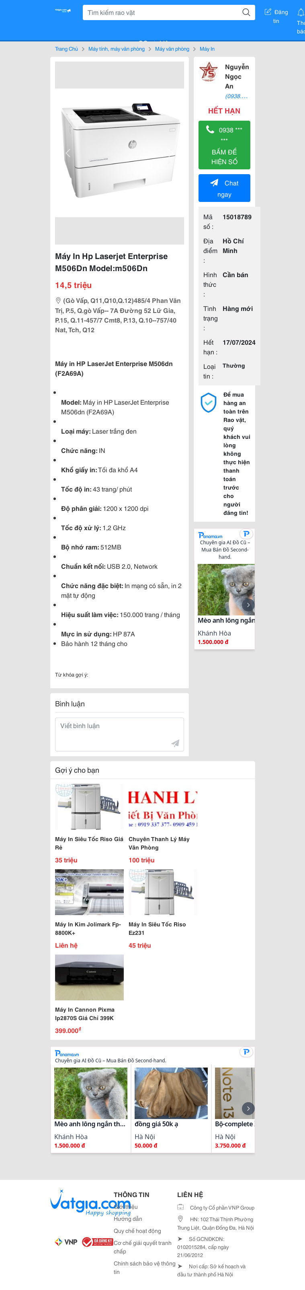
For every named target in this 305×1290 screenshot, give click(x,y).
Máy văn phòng (172, 48)
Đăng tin (276, 13)
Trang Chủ (66, 48)
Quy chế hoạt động (137, 1230)
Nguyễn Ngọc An (237, 76)
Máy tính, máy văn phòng (116, 48)
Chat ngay (224, 188)
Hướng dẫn (128, 1218)
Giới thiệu (126, 1206)
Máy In (207, 48)
